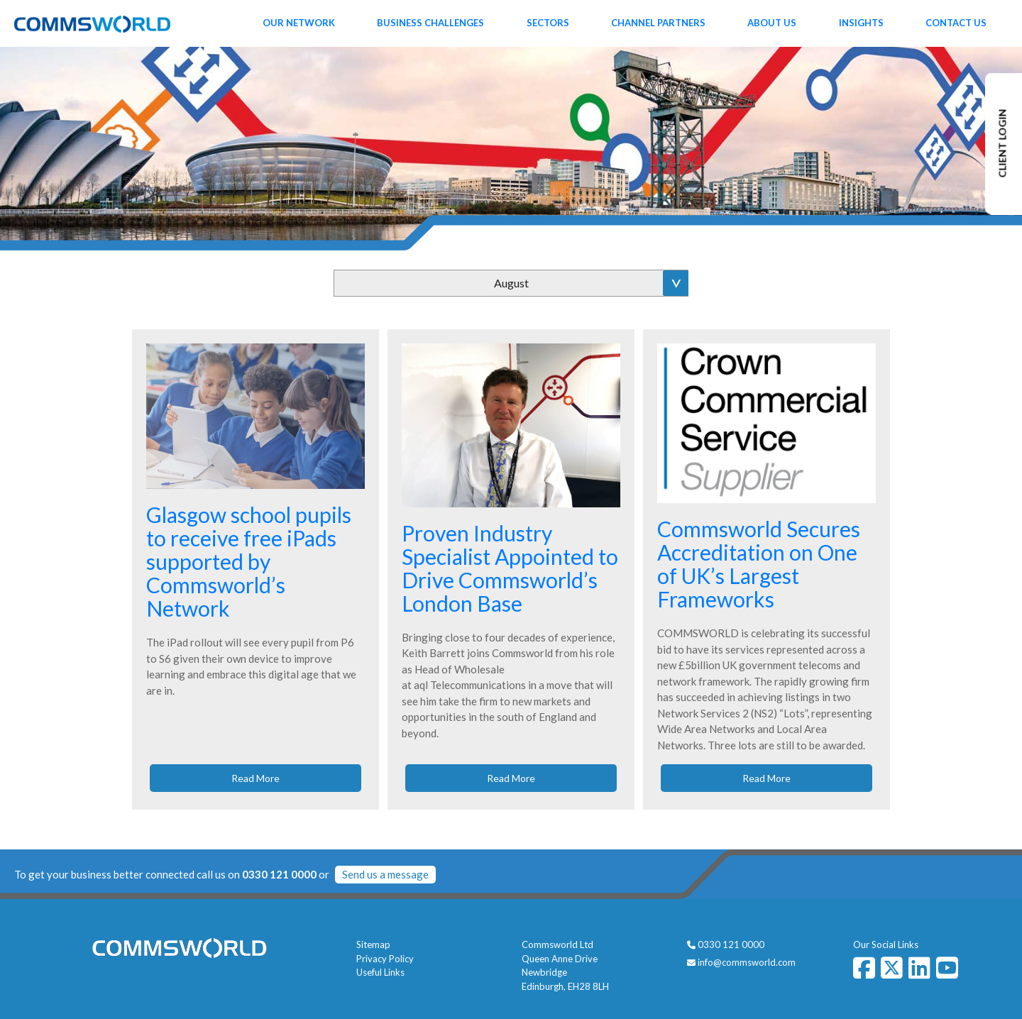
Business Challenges (430, 22)
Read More (255, 778)
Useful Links (380, 972)
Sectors (548, 22)
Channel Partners (658, 22)
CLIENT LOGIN (1002, 143)
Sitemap (373, 944)
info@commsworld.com (747, 962)
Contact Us (956, 22)
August (511, 283)
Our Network (299, 22)
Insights (861, 22)
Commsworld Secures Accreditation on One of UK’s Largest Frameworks (758, 564)
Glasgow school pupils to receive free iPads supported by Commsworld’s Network (248, 561)
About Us (771, 22)
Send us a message (385, 874)
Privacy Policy (385, 958)
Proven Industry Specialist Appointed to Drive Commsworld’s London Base (510, 568)
